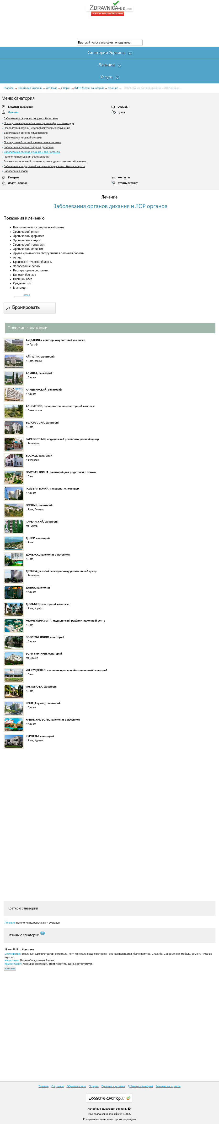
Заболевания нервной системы (23, 137)
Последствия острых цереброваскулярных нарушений (37, 128)
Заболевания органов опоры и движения (28, 147)
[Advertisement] (87, 28)
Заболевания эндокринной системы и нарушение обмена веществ (44, 166)
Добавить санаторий (140, 1086)
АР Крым (51, 88)
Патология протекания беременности (26, 156)
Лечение (113, 88)
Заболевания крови (16, 171)
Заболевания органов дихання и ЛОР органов (32, 151)
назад (26, 295)
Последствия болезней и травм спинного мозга (32, 142)
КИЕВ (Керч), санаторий (89, 88)
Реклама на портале (168, 1086)
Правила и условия (113, 1086)
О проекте (57, 1086)
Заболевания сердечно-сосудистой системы (31, 118)
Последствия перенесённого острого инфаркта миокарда (39, 123)
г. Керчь (65, 88)
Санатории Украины (30, 88)
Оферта (94, 1086)
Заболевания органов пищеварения (26, 132)
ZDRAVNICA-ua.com (115, 8)
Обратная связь (76, 1086)
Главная (9, 88)
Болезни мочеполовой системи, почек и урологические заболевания (45, 161)
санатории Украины (114, 1108)
